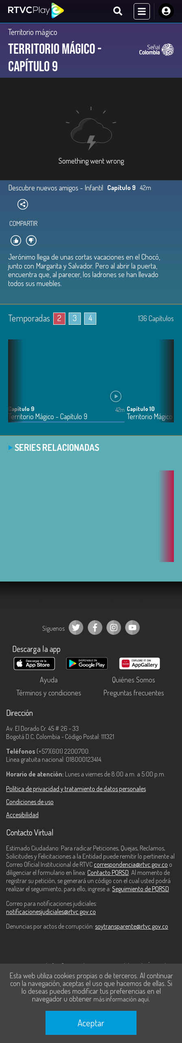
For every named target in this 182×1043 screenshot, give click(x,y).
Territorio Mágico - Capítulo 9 (47, 416)
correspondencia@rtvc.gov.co (131, 864)
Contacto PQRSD (108, 872)
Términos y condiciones (48, 692)
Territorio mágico (32, 31)
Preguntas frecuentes (133, 692)
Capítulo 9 (21, 408)
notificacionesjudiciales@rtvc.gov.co (51, 911)
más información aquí (121, 999)
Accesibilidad (22, 815)
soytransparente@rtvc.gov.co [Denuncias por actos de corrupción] (131, 926)
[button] (164, 387)
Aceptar (91, 1022)
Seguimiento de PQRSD (140, 889)
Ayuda (49, 679)
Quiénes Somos (133, 679)
